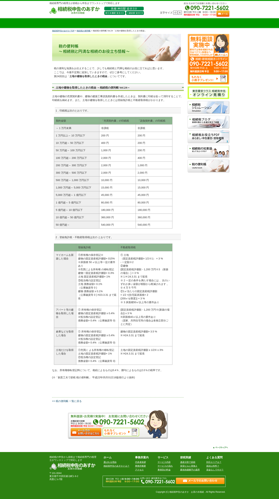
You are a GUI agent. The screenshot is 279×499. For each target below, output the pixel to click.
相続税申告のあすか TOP (63, 31)
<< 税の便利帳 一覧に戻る (67, 401)
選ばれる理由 (110, 462)
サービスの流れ (165, 466)
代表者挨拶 (140, 462)
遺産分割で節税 (187, 462)
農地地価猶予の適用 (190, 470)
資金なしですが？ (215, 470)
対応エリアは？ (213, 462)
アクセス (139, 470)
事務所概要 (140, 466)
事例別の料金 (164, 470)
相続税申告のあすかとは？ (116, 466)
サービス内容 (164, 462)
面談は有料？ (212, 466)
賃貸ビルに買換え (188, 466)
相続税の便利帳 (84, 31)
